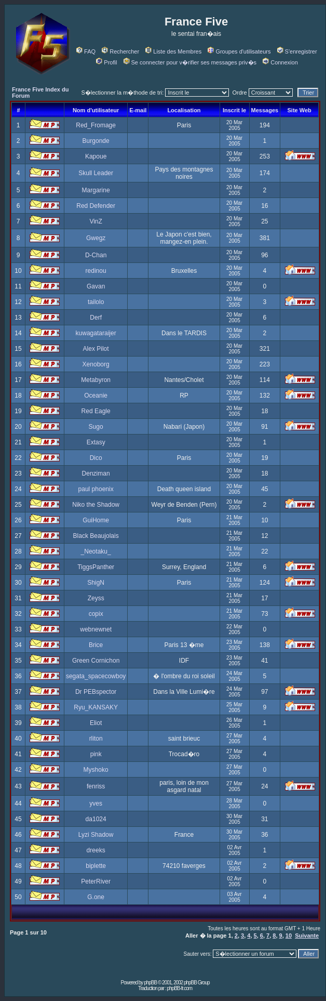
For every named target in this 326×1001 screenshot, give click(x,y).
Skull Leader (95, 173)
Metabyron (96, 380)
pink (96, 754)
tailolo (96, 302)
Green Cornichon (95, 660)
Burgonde (96, 140)
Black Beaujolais (96, 535)
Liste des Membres (173, 51)
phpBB (150, 982)
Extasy (96, 442)
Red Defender (95, 205)
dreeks (96, 850)
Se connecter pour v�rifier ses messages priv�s (190, 62)
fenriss (96, 786)
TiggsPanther (95, 567)
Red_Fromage (96, 125)
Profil (106, 62)
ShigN (95, 582)
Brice (96, 645)
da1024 (96, 819)
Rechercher (120, 51)
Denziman (96, 473)
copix (96, 613)
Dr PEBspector (95, 691)
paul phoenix (96, 489)
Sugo (96, 426)
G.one (95, 897)
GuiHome (96, 520)
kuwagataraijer (96, 333)
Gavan (96, 286)
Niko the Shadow (95, 504)
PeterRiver (96, 881)
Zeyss (96, 598)
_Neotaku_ (96, 551)
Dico (96, 458)
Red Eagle (96, 411)
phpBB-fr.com (179, 988)
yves (95, 803)
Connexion (280, 62)
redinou (96, 270)
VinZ (95, 221)
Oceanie (95, 395)
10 (289, 935)
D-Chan (95, 255)
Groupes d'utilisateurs (239, 51)
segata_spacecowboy (96, 676)
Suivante (307, 935)
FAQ (86, 51)
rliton (96, 738)
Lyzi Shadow (96, 834)
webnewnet (96, 629)
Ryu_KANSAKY (96, 707)
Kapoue (95, 156)
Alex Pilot (96, 348)
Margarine (96, 190)
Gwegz (95, 238)
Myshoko (96, 769)
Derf (96, 317)
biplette (96, 866)
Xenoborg (96, 364)
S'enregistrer (297, 51)
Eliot (96, 723)
